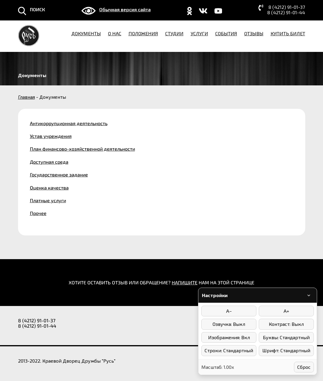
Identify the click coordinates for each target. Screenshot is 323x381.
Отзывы (253, 33)
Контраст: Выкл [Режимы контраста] (286, 324)
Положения (143, 33)
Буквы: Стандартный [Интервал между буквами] (286, 337)
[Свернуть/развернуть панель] (308, 295)
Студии (174, 33)
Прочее (38, 213)
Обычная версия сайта (125, 9)
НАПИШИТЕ (184, 282)
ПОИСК (37, 9)
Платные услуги (48, 200)
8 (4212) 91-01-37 (287, 7)
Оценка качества (49, 187)
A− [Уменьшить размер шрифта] (229, 311)
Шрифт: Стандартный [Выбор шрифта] (286, 350)
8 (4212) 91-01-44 (286, 12)
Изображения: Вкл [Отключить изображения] (229, 337)
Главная (26, 97)
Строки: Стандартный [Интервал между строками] (229, 350)
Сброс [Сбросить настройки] (304, 367)
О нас (114, 33)
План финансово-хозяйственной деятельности (82, 149)
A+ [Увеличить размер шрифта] (286, 311)
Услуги (199, 33)
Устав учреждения (51, 136)
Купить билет (288, 33)
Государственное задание (59, 174)
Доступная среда (49, 162)
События (226, 33)
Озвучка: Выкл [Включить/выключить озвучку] (229, 324)
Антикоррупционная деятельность (68, 123)
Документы (86, 33)
